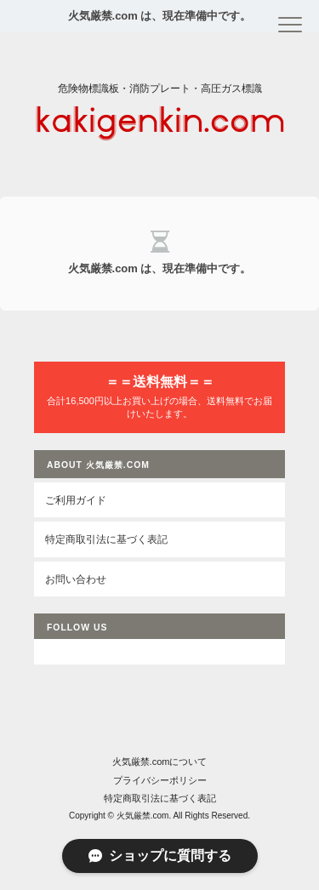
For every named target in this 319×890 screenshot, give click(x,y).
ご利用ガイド (75, 499)
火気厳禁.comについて (160, 761)
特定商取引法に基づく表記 (106, 539)
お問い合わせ (75, 579)
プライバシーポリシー (160, 780)
